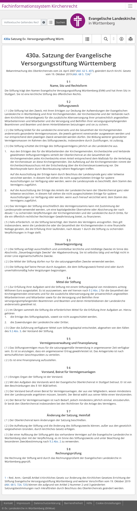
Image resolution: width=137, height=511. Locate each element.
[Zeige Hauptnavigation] (130, 6)
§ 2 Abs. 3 (15, 331)
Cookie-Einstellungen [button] (108, 503)
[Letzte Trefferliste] (50, 22)
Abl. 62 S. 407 (85, 70)
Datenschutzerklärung (47, 503)
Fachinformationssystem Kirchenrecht (39, 6)
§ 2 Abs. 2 (94, 290)
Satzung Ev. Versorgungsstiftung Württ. (34, 39)
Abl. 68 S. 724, (13, 484)
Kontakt (8, 503)
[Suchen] (61, 22)
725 (25, 484)
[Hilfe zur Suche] (44, 22)
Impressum (23, 503)
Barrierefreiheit (73, 503)
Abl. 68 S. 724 (81, 74)
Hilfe (89, 503)
